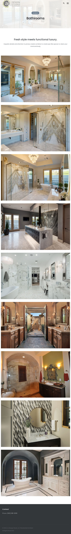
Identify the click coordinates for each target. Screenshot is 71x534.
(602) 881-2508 (12, 513)
